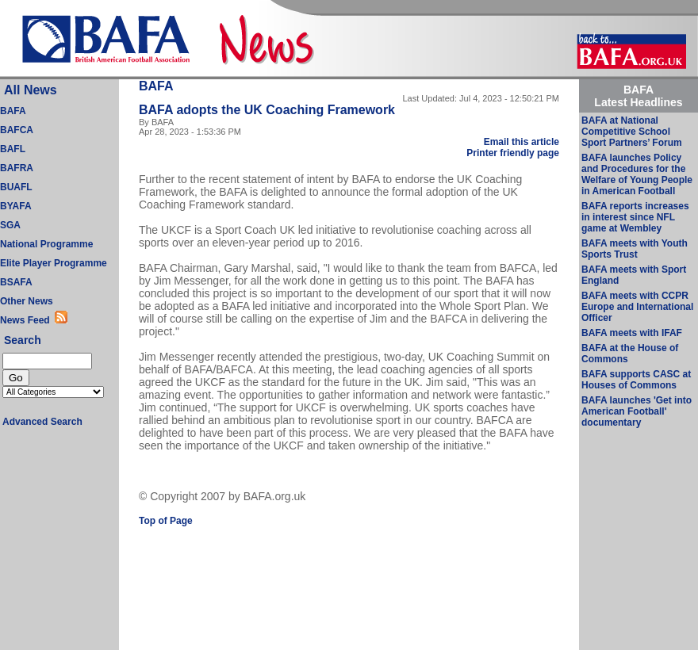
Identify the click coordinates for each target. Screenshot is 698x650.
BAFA (13, 111)
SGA (10, 225)
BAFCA (16, 130)
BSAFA (16, 282)
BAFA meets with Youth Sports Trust (634, 249)
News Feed (27, 320)
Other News (26, 301)
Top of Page (166, 520)
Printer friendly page (512, 153)
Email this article (521, 141)
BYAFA (16, 206)
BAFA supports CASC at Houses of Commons (636, 380)
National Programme (46, 244)
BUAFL (16, 187)
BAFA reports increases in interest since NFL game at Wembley (635, 217)
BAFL (12, 149)
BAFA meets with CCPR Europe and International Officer (637, 306)
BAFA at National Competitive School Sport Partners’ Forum (631, 131)
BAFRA (16, 168)
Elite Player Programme (53, 263)
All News (30, 90)
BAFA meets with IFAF (631, 332)
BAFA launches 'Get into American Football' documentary (636, 411)
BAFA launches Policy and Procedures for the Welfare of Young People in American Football (636, 174)
